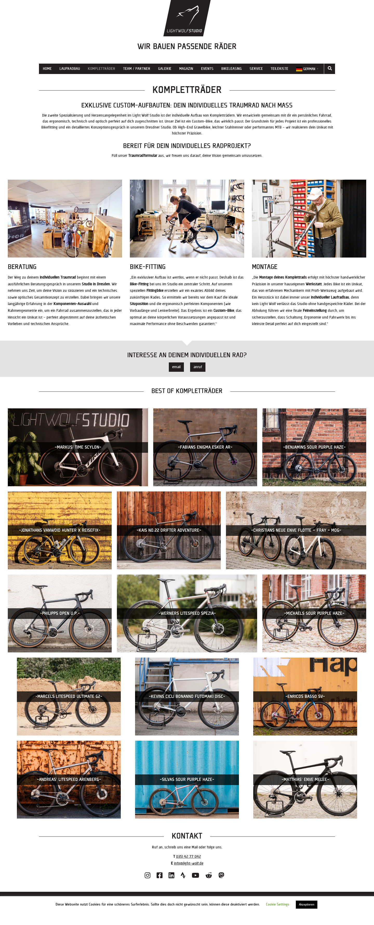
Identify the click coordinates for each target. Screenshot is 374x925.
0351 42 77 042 (188, 857)
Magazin (186, 69)
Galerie (164, 69)
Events (207, 69)
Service (256, 69)
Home (47, 69)
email (176, 367)
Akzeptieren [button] (306, 904)
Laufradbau (69, 69)
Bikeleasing (231, 69)
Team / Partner (136, 69)
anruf (197, 367)
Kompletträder (101, 69)
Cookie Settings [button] (277, 904)
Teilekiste (279, 69)
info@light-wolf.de (188, 863)
